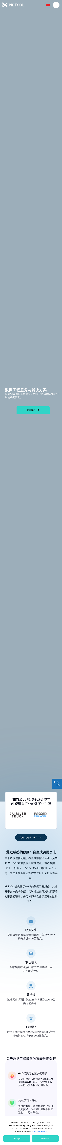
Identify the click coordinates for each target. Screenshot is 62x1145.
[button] (48, 5)
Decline (45, 1138)
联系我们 (31, 410)
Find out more (39, 1131)
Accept (17, 1138)
